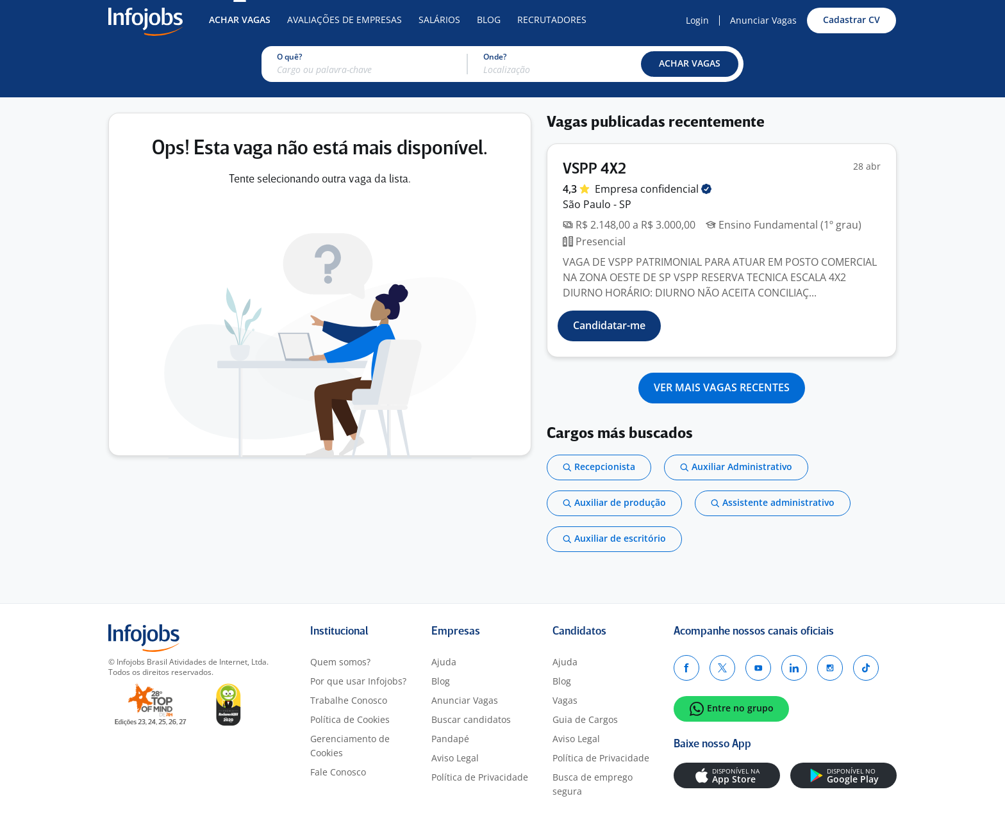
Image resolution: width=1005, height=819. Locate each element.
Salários (439, 19)
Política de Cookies (350, 719)
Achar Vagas (239, 19)
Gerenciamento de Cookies (350, 746)
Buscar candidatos (471, 719)
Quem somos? (340, 662)
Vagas (564, 700)
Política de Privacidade (479, 777)
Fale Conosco (338, 772)
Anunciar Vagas (763, 20)
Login (697, 20)
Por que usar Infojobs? (358, 681)
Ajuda (443, 662)
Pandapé (450, 739)
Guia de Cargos (585, 719)
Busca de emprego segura (592, 784)
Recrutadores (551, 19)
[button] (689, 64)
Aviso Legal (455, 758)
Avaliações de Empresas (344, 19)
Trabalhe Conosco (348, 700)
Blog (489, 19)
